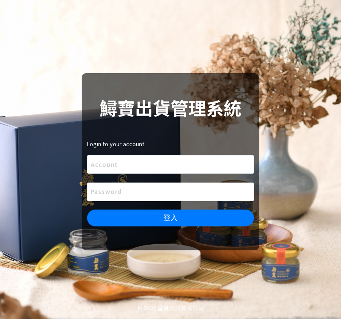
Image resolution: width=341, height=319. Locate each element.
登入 (170, 218)
